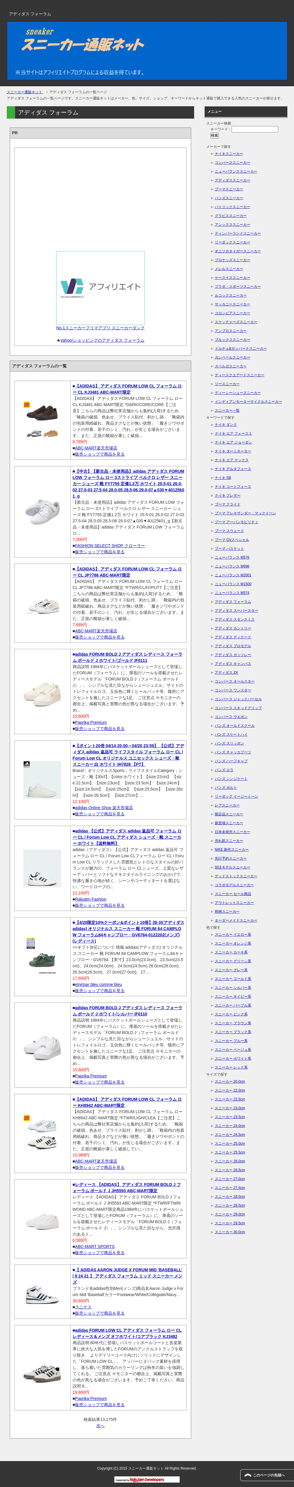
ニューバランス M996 (232, 566)
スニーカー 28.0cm (230, 1197)
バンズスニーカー (229, 198)
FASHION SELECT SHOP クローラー (110, 545)
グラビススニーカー (231, 216)
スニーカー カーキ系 (231, 952)
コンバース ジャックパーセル (238, 699)
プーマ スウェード (229, 531)
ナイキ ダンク (226, 425)
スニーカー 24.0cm (230, 1126)
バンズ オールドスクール (235, 726)
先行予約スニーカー (231, 858)
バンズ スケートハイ (231, 734)
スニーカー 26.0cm (230, 1161)
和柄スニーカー (227, 911)
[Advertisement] (101, 197)
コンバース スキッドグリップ (238, 708)
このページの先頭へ (269, 1475)
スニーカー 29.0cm (230, 1214)
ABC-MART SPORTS (95, 1246)
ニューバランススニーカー (236, 171)
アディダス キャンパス (233, 664)
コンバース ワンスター (233, 690)
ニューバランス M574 (232, 593)
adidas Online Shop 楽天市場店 (104, 807)
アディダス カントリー (233, 628)
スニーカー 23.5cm (230, 1117)
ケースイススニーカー (232, 278)
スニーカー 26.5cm (230, 1170)
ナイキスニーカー (229, 154)
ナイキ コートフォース (233, 487)
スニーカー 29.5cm (230, 1223)
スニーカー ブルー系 (231, 1041)
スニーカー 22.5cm (230, 1099)
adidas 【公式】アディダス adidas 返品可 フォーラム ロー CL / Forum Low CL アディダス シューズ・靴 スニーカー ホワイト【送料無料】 (127, 837)
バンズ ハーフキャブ (231, 761)
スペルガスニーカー (231, 366)
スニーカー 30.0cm (230, 1232)
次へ (100, 1425)
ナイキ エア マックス (232, 460)
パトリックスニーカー (232, 207)
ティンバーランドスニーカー (238, 233)
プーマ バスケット (229, 549)
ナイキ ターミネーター (233, 451)
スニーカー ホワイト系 (233, 1058)
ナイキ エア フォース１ (233, 433)
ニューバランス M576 (232, 557)
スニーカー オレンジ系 (233, 943)
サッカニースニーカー (232, 304)
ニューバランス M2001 (233, 575)
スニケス (83, 1307)
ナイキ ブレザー (228, 495)
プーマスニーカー (229, 189)
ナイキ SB (223, 478)
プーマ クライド (228, 504)
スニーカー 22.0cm (230, 1090)
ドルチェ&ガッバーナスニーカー (241, 348)
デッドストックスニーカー (236, 876)
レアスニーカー (227, 805)
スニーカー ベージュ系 (233, 1050)
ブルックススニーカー (232, 340)
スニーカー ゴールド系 (233, 979)
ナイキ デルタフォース (233, 469)
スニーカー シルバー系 (233, 988)
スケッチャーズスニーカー (236, 322)
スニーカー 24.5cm (230, 1135)
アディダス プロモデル (233, 646)
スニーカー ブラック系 (233, 1032)
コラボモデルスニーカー (234, 885)
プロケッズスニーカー (232, 260)
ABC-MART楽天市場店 (96, 448)
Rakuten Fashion (90, 899)
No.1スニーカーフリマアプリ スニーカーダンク (100, 327)
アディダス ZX (226, 672)
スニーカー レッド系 (231, 1067)
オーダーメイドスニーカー (236, 920)
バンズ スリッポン (229, 743)
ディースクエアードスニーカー (239, 375)
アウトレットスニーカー (234, 903)
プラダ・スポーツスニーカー (238, 286)
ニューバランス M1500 (233, 584)
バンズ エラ (224, 770)
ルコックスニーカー (231, 295)
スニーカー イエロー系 (233, 935)
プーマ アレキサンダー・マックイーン (245, 513)
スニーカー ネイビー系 (233, 996)
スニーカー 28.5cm (230, 1205)
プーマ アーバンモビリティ (236, 522)
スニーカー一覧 (227, 410)
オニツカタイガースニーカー (238, 251)
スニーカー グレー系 (231, 970)
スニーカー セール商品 (233, 894)
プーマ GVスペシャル (232, 540)
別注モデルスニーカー (232, 867)
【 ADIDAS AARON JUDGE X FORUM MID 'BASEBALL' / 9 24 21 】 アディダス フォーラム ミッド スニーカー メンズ (128, 1276)
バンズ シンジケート (231, 779)
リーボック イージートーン (236, 796)
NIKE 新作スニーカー (232, 850)
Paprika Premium (91, 722)
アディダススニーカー (232, 180)
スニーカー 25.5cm (230, 1152)
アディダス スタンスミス (235, 619)
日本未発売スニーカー (232, 832)
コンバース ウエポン (231, 717)
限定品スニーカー (229, 814)
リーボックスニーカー (232, 242)
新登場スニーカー (229, 823)
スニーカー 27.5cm (230, 1188)
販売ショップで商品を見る (100, 454)
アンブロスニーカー (231, 331)
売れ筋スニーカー (229, 841)
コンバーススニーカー (232, 163)
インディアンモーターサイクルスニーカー (248, 402)
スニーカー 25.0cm (230, 1143)
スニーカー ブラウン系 (233, 1023)
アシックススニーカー (232, 225)
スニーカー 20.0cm (230, 1081)
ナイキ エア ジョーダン (233, 442)
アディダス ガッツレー (233, 655)
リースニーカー (227, 384)
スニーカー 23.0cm (230, 1108)
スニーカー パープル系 (233, 1005)
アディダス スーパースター (236, 610)
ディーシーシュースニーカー (238, 393)
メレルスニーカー (229, 269)
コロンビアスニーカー (232, 313)
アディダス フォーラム (233, 602)
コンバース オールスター (235, 681)
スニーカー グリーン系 (233, 961)
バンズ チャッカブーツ (233, 752)
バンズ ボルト (226, 788)
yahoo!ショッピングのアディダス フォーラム (102, 340)
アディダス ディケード (233, 637)
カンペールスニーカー (232, 357)
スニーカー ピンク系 (231, 1014)
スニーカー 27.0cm (230, 1179)
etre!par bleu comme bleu (98, 984)
